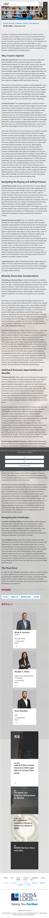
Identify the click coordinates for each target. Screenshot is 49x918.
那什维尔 (25, 878)
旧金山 (43, 878)
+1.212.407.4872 (19, 641)
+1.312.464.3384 (20, 718)
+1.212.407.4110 (19, 680)
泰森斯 (18, 880)
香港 (31, 880)
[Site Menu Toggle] (45, 4)
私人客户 (6, 597)
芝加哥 (18, 878)
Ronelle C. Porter (21, 23)
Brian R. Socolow (8, 23)
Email (16, 643)
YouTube (26, 883)
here (11, 76)
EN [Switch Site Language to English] (11, 4)
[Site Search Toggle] (41, 4)
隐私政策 (42, 883)
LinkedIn (6, 883)
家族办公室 (14, 597)
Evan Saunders (34, 23)
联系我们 (34, 883)
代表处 (25, 880)
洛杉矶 (6, 878)
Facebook (14, 883)
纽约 (12, 878)
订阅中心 (28, 885)
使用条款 (20, 885)
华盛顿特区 (35, 878)
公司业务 (36, 597)
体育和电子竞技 (26, 597)
